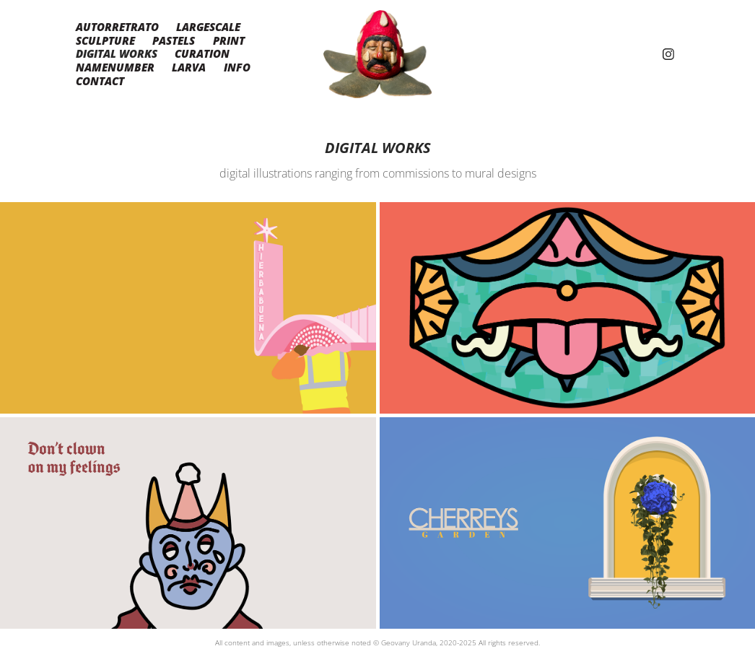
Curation (202, 53)
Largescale (208, 27)
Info (237, 67)
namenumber (115, 67)
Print (229, 40)
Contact (100, 81)
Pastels (173, 40)
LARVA (189, 67)
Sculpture (105, 40)
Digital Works (116, 53)
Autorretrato (117, 27)
